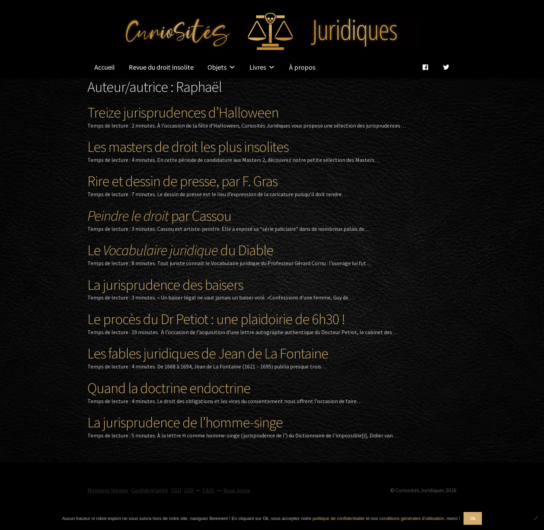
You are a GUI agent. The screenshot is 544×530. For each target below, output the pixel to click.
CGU (176, 490)
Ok (473, 518)
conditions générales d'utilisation (411, 518)
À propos (302, 67)
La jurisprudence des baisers (165, 285)
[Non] (535, 518)
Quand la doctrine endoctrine (168, 388)
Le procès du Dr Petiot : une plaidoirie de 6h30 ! (216, 319)
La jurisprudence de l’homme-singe (185, 422)
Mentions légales (107, 490)
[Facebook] (425, 67)
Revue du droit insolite (161, 67)
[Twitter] (446, 67)
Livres (262, 67)
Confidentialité (149, 490)
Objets (221, 67)
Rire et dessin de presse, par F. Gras (182, 181)
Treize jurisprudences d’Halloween (183, 112)
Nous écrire (236, 490)
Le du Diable (180, 250)
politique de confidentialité (339, 518)
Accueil (104, 67)
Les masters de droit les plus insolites (188, 147)
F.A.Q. (208, 490)
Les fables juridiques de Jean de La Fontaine (207, 353)
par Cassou (159, 216)
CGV (189, 490)
